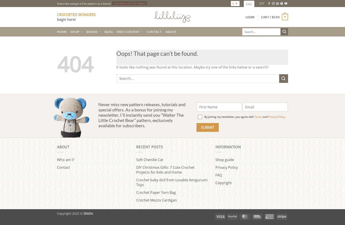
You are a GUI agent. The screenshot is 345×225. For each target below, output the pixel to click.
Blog (109, 32)
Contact (154, 32)
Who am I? (65, 159)
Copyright (223, 182)
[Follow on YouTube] (285, 3)
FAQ (218, 175)
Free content (130, 32)
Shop (77, 32)
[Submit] (284, 32)
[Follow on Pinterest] (281, 3)
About (170, 32)
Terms (258, 117)
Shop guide (224, 159)
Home (62, 32)
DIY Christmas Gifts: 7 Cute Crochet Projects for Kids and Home (165, 170)
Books (93, 32)
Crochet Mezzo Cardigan (156, 200)
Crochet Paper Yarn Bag (156, 192)
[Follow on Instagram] (273, 3)
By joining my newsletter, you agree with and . (244, 117)
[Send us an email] (277, 3)
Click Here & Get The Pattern (129, 3)
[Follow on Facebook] (269, 3)
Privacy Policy (276, 117)
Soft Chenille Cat (149, 159)
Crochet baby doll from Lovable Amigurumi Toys (171, 182)
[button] (274, 17)
